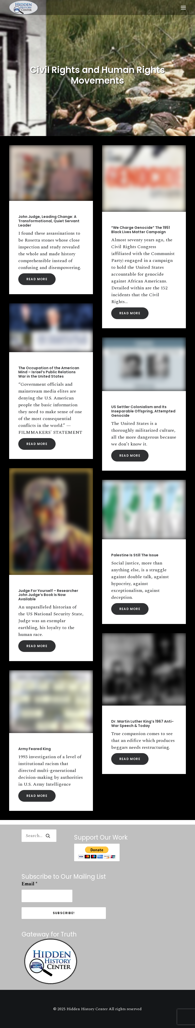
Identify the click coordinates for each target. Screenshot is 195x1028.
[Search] (39, 835)
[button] (183, 7)
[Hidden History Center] (23, 7)
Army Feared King (34, 748)
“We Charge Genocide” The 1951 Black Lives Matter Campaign (140, 229)
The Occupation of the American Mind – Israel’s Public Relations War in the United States (48, 372)
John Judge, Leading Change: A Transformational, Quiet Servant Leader (48, 221)
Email (29, 884)
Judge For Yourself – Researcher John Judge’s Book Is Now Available (48, 595)
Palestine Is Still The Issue (134, 555)
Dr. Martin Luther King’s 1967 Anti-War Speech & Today (142, 723)
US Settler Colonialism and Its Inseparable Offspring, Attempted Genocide (143, 411)
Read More (36, 279)
